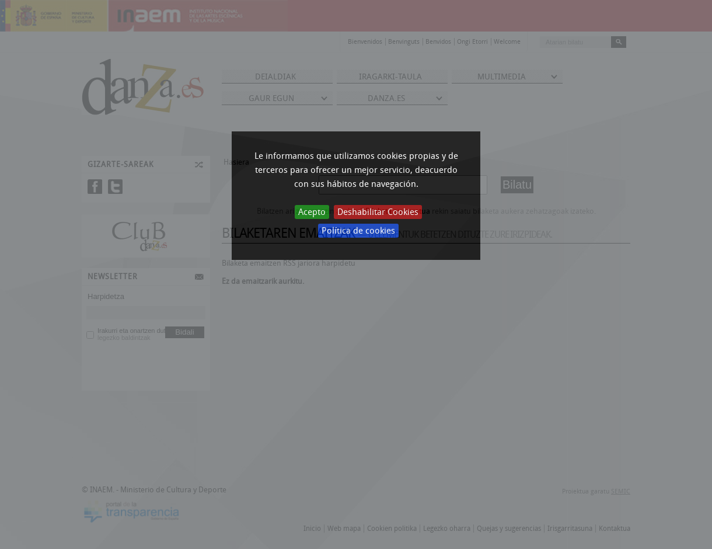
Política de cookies (358, 230)
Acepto (312, 212)
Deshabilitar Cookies (377, 212)
